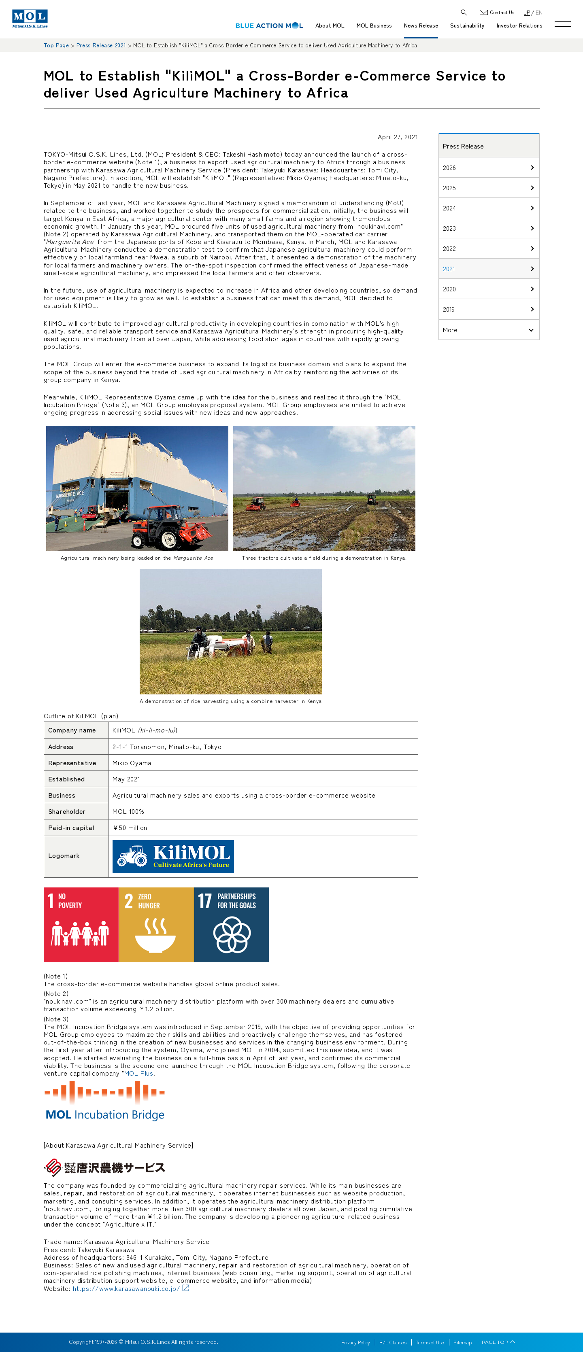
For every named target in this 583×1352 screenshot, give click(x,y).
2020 (449, 288)
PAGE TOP (495, 1342)
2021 (449, 268)
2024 (449, 207)
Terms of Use (430, 1342)
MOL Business (374, 25)
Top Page (56, 45)
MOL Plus (138, 1073)
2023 (449, 228)
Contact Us (502, 12)
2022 (449, 248)
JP (527, 12)
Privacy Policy (355, 1342)
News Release (421, 25)
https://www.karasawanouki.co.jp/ (127, 1288)
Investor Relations (520, 25)
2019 (449, 309)
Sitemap (462, 1342)
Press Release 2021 (101, 45)
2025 (449, 187)
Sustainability (467, 25)
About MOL (330, 25)
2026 (449, 167)
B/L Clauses (392, 1342)
